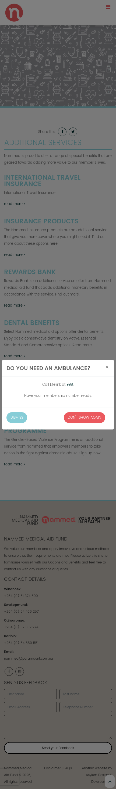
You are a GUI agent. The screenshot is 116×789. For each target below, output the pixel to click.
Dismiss (16, 417)
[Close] (107, 367)
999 (69, 384)
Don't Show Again (84, 417)
